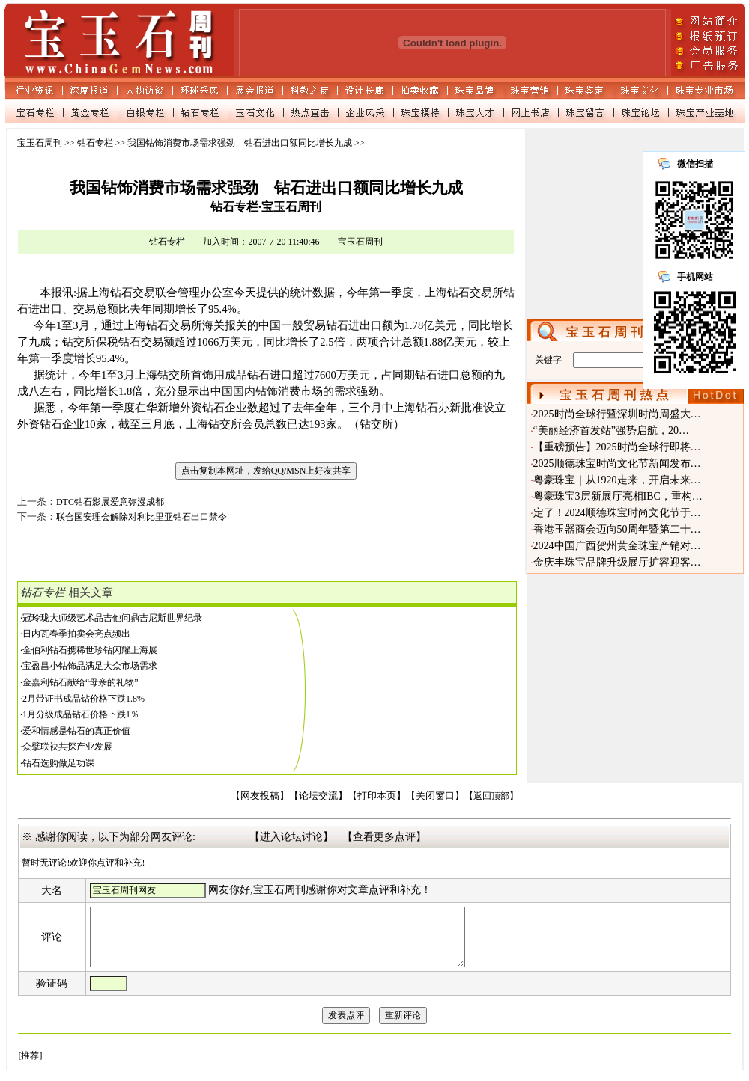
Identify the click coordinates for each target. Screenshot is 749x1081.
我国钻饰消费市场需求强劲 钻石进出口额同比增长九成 (239, 143)
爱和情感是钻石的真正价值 (76, 731)
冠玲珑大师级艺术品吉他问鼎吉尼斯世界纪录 (112, 618)
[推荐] (30, 1067)
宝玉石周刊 (39, 143)
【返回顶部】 (491, 796)
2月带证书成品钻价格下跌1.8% (83, 698)
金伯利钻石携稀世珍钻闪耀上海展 (89, 650)
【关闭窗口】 (435, 796)
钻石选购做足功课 (58, 763)
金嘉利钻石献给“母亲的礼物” (80, 682)
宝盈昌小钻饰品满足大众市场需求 (89, 666)
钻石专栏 (95, 143)
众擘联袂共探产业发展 (67, 746)
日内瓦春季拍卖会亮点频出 (76, 633)
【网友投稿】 (260, 796)
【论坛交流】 (318, 796)
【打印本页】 (377, 796)
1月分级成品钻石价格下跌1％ (80, 714)
